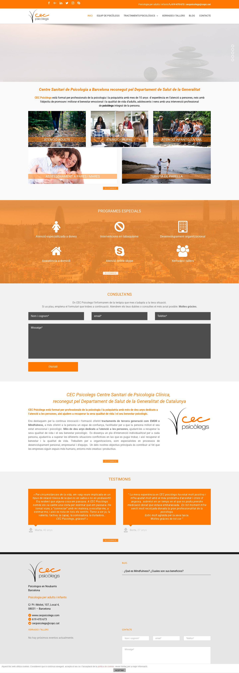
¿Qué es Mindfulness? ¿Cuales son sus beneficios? (154, 595)
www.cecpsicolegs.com (45, 639)
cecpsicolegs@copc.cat (45, 647)
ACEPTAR (119, 670)
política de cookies (106, 666)
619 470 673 (39, 643)
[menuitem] (92, 16)
